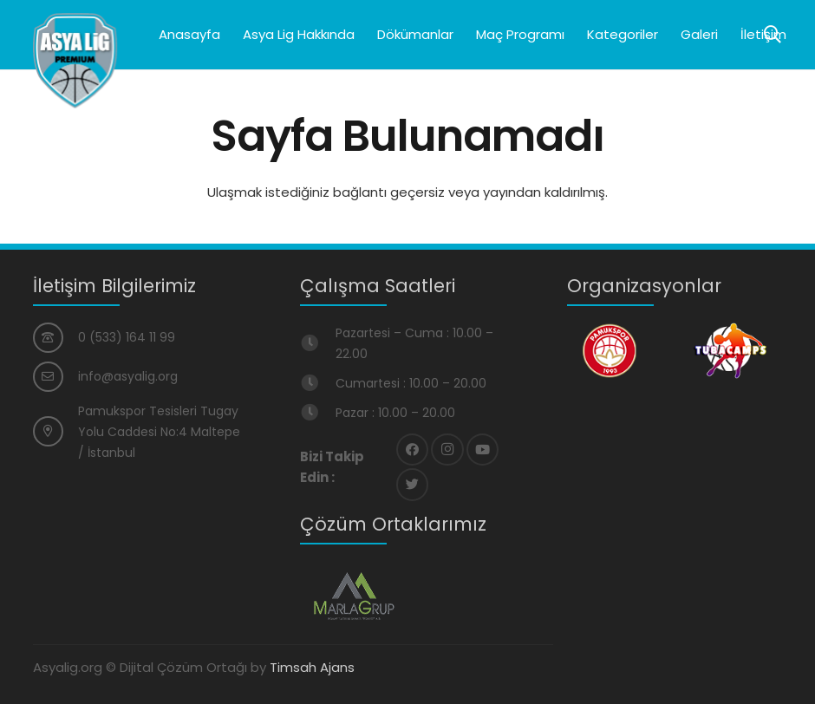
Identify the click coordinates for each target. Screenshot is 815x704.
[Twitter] (412, 484)
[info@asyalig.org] (56, 377)
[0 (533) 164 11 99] (56, 338)
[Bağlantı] (75, 60)
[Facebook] (412, 449)
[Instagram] (447, 449)
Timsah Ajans (312, 667)
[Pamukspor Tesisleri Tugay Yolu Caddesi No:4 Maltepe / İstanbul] (56, 431)
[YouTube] (482, 449)
